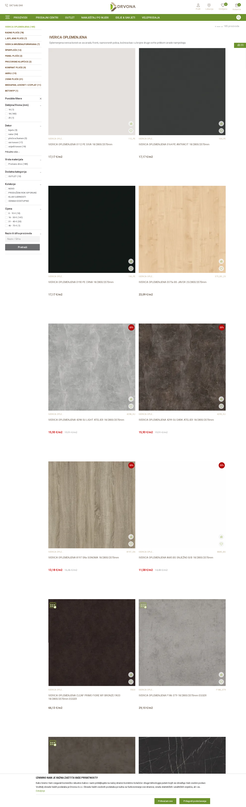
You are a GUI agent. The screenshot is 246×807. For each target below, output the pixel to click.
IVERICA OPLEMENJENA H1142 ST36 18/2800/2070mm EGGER (166, 612)
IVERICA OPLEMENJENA (20, 48)
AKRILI (10, 94)
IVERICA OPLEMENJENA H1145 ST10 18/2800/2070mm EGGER (215, 612)
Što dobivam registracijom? (139, 751)
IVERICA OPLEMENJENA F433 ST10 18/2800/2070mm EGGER (68, 514)
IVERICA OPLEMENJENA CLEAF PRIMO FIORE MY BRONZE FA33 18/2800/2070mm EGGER (70, 321)
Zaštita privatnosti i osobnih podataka (145, 712)
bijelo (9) (12, 151)
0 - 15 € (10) (14, 234)
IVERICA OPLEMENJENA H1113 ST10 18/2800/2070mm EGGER (118, 612)
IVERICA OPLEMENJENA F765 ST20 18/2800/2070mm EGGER (214, 514)
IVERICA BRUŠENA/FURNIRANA (22, 65)
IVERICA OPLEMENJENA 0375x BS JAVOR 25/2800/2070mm (213, 125)
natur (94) (13, 155)
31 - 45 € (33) (14, 242)
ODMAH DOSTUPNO (18, 222)
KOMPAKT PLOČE (15, 88)
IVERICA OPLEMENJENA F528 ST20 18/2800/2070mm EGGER (117, 514)
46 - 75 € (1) (14, 246)
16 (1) (11, 130)
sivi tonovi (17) (15, 163)
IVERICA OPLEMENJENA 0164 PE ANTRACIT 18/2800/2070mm (115, 125)
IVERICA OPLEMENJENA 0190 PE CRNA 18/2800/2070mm (168, 125)
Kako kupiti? (131, 746)
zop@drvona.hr (225, 722)
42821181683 (12, 734)
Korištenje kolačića (135, 717)
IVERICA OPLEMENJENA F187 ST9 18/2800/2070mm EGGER (165, 320)
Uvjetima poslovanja (222, 737)
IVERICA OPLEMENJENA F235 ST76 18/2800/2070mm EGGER (68, 417)
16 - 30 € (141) (15, 238)
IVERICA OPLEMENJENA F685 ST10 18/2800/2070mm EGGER (166, 514)
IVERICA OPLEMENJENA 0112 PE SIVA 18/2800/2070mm (70, 125)
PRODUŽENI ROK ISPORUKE (22, 213)
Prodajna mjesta (74, 717)
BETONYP (11, 112)
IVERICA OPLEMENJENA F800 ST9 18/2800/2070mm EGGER (67, 612)
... (153, 658)
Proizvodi (9, 31)
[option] (123, 24)
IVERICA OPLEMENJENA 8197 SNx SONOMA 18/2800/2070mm (165, 222)
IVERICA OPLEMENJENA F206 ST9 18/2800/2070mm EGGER (213, 320)
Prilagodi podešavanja (194, 801)
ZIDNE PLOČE (14, 100)
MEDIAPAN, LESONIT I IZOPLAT (23, 106)
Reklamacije (131, 727)
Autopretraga (162, 39)
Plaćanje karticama (135, 741)
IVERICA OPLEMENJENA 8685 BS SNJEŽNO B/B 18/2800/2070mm (212, 222)
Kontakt (69, 712)
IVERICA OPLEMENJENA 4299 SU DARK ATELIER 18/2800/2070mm (119, 222)
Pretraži (22, 268)
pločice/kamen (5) (17, 159)
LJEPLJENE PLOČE (16, 59)
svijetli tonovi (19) (17, 167)
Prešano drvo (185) (18, 185)
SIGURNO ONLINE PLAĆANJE (122, 24)
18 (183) (12, 134)
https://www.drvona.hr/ (17, 753)
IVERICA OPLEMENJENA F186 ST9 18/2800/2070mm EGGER (116, 320)
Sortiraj (177, 39)
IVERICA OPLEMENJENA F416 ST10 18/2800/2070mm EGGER (214, 417)
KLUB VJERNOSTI (17, 217)
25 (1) (11, 138)
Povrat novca (132, 736)
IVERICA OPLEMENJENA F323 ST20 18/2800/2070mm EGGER (166, 417)
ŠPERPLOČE (13, 71)
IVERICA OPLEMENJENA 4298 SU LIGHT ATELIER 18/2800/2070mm (70, 222)
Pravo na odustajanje (136, 722)
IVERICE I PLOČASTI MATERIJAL (32, 31)
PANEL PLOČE (13, 77)
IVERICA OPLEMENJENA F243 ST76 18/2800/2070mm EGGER (117, 417)
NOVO (11, 209)
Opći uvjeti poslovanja (136, 708)
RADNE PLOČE (14, 53)
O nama (69, 708)
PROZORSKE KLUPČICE (18, 82)
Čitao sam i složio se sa (211, 738)
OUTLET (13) (14, 197)
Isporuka (129, 732)
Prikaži (211, 39)
